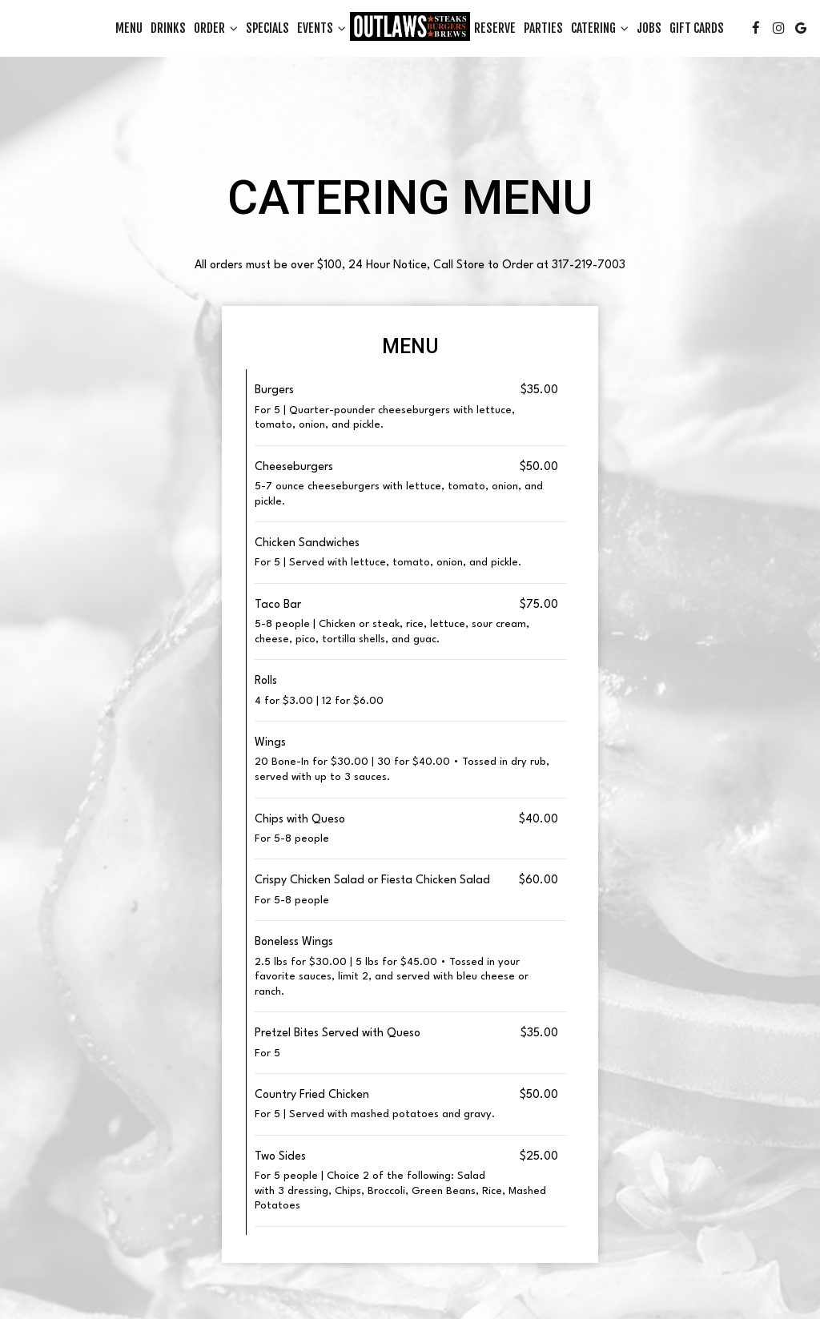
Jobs (649, 28)
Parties (543, 28)
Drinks (168, 28)
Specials (267, 28)
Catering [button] (600, 28)
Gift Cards (696, 28)
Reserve (495, 28)
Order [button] (216, 28)
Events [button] (321, 28)
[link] (410, 26)
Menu (129, 28)
